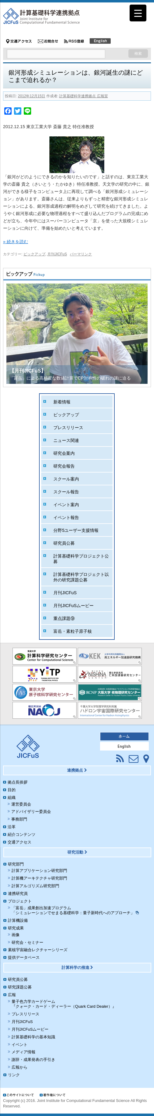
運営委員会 (21, 804)
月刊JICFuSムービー (73, 605)
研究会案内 (64, 453)
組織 (12, 797)
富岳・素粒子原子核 (72, 631)
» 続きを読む (15, 241)
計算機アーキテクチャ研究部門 (39, 878)
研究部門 (16, 864)
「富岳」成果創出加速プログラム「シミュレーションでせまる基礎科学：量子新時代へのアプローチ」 (75, 910)
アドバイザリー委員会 (31, 811)
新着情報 (61, 401)
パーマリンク (81, 254)
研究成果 (16, 928)
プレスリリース (68, 427)
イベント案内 (66, 504)
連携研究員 (18, 893)
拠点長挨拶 (17, 782)
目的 (12, 790)
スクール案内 (66, 478)
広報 (12, 994)
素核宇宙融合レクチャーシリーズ (37, 949)
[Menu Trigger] (138, 13)
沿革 (12, 827)
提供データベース (24, 957)
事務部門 (19, 819)
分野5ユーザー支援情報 (75, 530)
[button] (140, 333)
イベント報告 (66, 517)
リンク (14, 1075)
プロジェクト (20, 901)
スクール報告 (66, 491)
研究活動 (77, 852)
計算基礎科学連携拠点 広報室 (83, 96)
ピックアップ (34, 254)
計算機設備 (18, 920)
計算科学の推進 (77, 967)
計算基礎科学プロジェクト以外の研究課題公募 (81, 577)
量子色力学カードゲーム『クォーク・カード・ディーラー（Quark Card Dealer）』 (64, 1004)
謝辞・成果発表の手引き (33, 1059)
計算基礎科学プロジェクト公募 (81, 559)
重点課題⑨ (64, 618)
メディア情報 (23, 1052)
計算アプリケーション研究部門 (39, 870)
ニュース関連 (66, 440)
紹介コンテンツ (21, 834)
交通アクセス (19, 842)
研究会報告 (64, 466)
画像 (16, 934)
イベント (19, 1044)
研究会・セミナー (27, 942)
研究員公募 (64, 543)
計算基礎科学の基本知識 (33, 1037)
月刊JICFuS (57, 254)
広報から (19, 1067)
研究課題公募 (20, 987)
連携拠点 (77, 770)
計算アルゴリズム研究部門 (35, 886)
